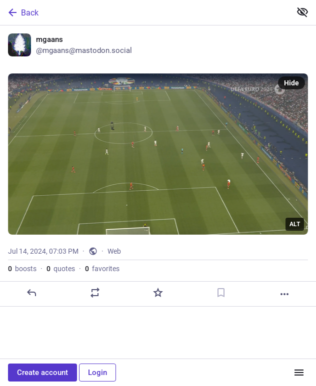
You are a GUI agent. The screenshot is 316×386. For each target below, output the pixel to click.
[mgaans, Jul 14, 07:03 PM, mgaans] (158, 166)
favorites (102, 268)
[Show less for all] (302, 12)
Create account (42, 372)
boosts (22, 268)
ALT (295, 224)
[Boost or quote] (95, 293)
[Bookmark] (221, 293)
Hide (291, 83)
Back (22, 12)
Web (114, 251)
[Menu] (299, 372)
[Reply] (32, 293)
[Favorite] (158, 293)
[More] (284, 294)
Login (97, 372)
